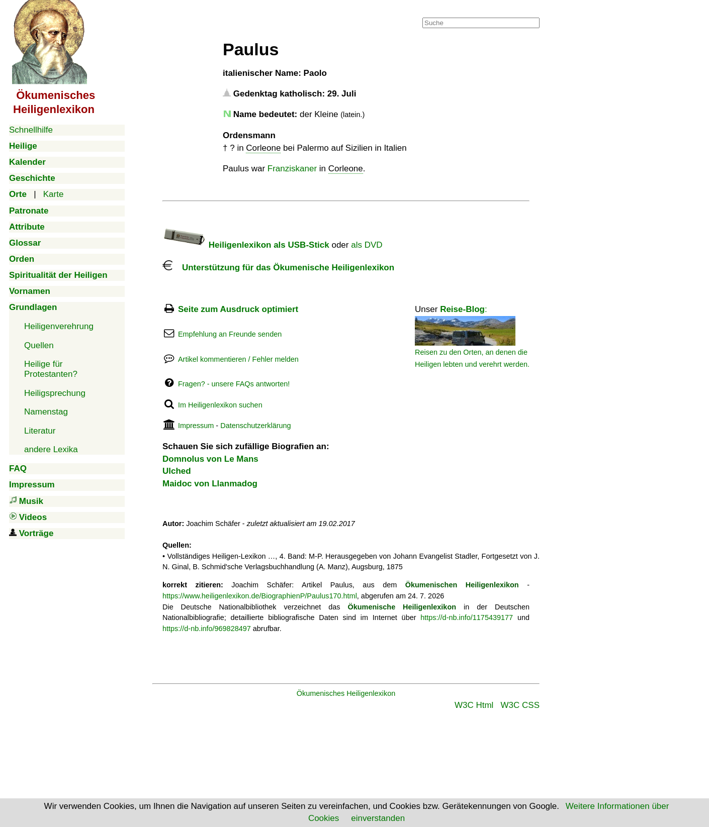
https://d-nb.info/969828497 (206, 629)
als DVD (366, 245)
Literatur (39, 431)
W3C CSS (520, 705)
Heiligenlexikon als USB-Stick (245, 245)
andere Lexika (51, 449)
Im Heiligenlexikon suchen (220, 405)
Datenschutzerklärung (255, 426)
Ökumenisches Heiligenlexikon (346, 693)
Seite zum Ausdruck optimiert (238, 309)
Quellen (39, 345)
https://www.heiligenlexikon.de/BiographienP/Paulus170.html (259, 596)
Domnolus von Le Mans (210, 459)
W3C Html (474, 705)
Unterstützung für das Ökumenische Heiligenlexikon (278, 267)
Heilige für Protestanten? (50, 369)
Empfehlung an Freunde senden (230, 334)
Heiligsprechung (54, 393)
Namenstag (46, 412)
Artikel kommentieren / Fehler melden (238, 359)
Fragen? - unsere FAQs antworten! (234, 384)
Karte (53, 194)
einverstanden (378, 818)
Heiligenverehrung (59, 326)
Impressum (196, 426)
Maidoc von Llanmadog (209, 483)
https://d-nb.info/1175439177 (466, 617)
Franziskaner (292, 168)
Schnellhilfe (31, 130)
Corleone (263, 148)
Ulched (176, 471)
